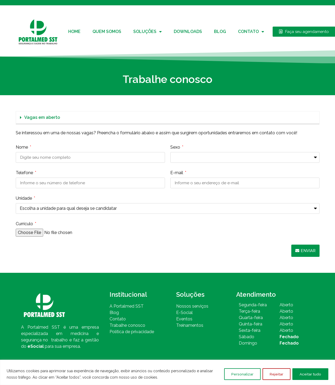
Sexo (175, 147)
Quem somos (106, 31)
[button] (167, 117)
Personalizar (238, 374)
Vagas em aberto (42, 117)
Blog (220, 31)
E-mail (177, 173)
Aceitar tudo (309, 374)
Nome (22, 147)
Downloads (188, 31)
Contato (251, 31)
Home (74, 31)
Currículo (25, 224)
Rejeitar (274, 374)
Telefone (25, 173)
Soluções (147, 31)
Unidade (24, 198)
